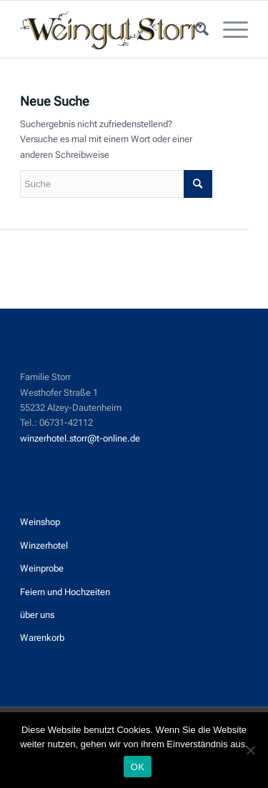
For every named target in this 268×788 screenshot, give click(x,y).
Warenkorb (42, 637)
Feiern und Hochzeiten (65, 592)
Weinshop (40, 522)
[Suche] (195, 29)
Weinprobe (42, 568)
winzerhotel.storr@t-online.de (80, 438)
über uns (37, 614)
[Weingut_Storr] (111, 29)
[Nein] (250, 750)
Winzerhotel (44, 545)
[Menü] (228, 29)
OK (137, 767)
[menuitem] (195, 29)
